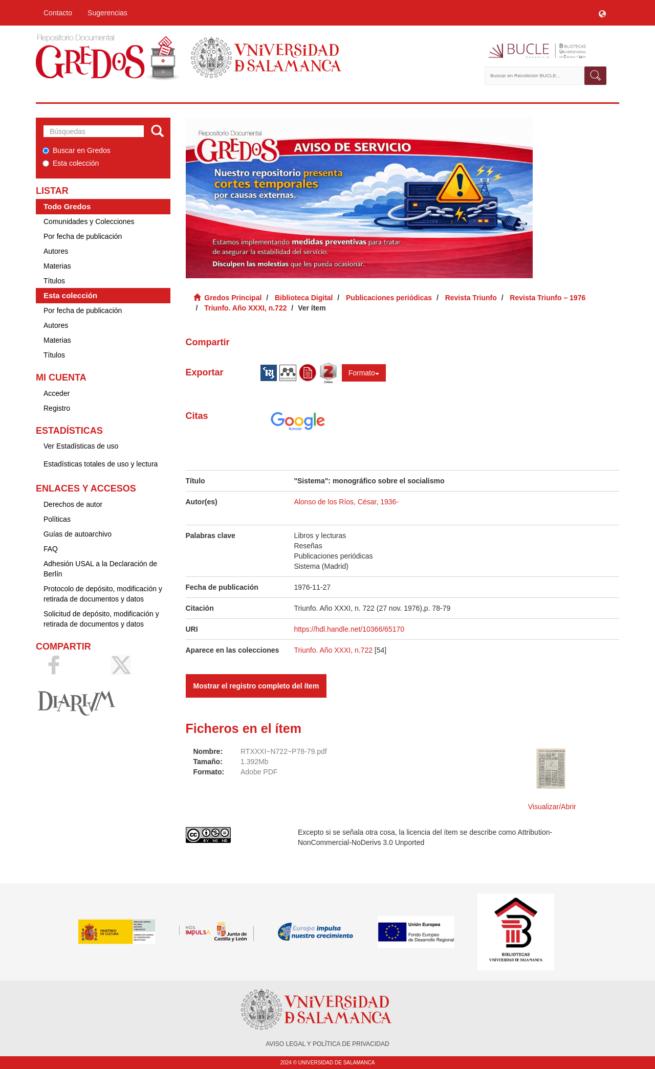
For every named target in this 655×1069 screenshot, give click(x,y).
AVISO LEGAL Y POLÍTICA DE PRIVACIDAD (327, 1044)
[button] (602, 12)
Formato (363, 373)
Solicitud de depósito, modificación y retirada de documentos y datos (101, 619)
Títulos (54, 281)
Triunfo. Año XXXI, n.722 (245, 308)
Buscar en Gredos (76, 150)
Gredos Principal (232, 298)
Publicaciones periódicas (389, 298)
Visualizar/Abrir (552, 807)
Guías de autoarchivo (77, 534)
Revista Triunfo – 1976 (547, 298)
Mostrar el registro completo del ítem (256, 686)
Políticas (57, 519)
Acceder (56, 393)
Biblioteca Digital (304, 298)
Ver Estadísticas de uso (80, 446)
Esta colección (70, 163)
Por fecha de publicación (82, 236)
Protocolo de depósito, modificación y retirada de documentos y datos (102, 594)
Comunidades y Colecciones (88, 221)
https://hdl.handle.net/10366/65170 (349, 629)
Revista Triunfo (471, 298)
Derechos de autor (72, 504)
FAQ (50, 549)
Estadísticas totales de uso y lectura (100, 464)
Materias (57, 266)
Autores (55, 251)
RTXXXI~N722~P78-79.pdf (284, 751)
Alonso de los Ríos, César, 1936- (346, 502)
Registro (56, 408)
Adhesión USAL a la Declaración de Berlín (100, 569)
